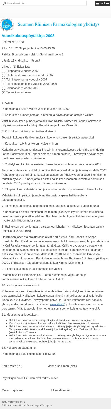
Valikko (104, 3)
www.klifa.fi (57, 304)
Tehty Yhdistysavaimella (13, 402)
